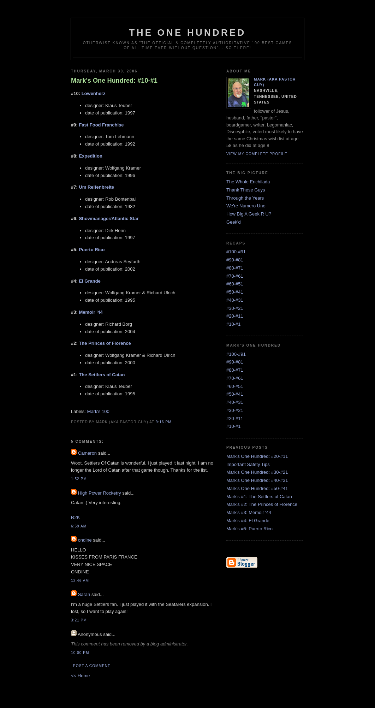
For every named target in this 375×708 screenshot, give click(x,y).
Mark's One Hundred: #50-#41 (257, 488)
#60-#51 (234, 284)
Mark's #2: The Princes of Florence (261, 504)
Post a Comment (91, 666)
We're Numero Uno (246, 205)
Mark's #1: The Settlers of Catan (259, 496)
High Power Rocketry (99, 493)
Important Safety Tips (248, 464)
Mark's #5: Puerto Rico (249, 528)
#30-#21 (234, 308)
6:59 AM (79, 526)
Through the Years (245, 198)
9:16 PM (164, 422)
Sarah (84, 594)
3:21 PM (79, 620)
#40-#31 (234, 300)
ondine (85, 540)
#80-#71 (234, 268)
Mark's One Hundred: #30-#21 (257, 472)
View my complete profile (256, 154)
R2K (75, 517)
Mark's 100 (98, 411)
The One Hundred (187, 32)
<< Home (80, 675)
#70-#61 (234, 276)
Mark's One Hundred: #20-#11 (257, 456)
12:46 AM (80, 581)
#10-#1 (233, 324)
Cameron (87, 453)
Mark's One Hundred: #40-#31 (257, 480)
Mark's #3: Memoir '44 (248, 512)
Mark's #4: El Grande (247, 520)
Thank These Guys (245, 190)
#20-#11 (234, 316)
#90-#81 (234, 259)
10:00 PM (80, 653)
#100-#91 (236, 251)
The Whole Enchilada (248, 181)
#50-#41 (234, 292)
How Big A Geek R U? (248, 214)
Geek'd (233, 222)
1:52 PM (79, 479)
